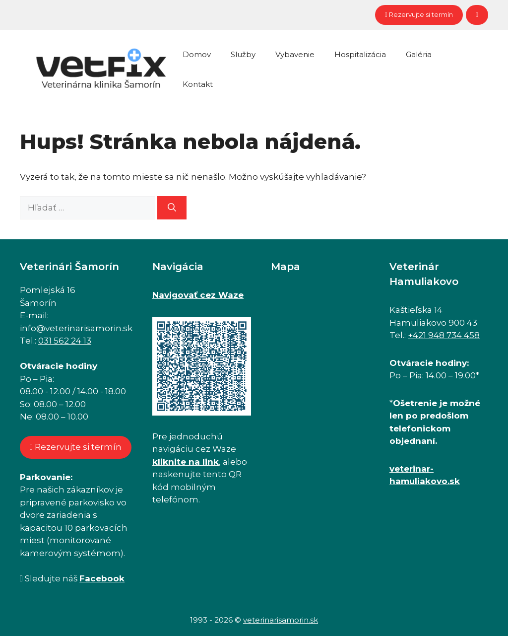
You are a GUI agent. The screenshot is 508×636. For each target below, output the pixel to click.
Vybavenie (295, 54)
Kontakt (198, 84)
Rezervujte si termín (419, 14)
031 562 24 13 (64, 341)
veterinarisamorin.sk (280, 620)
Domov (197, 54)
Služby (243, 54)
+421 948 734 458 (444, 335)
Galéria (419, 54)
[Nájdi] (172, 208)
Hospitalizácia (360, 54)
